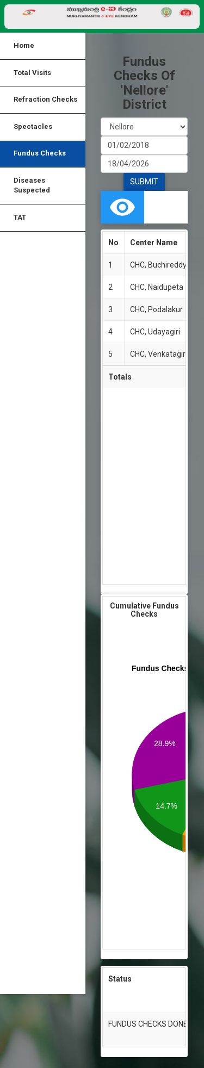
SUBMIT (144, 182)
